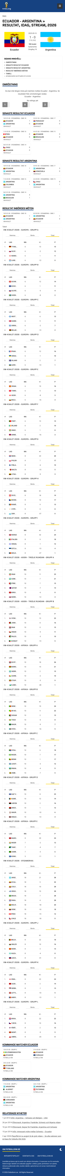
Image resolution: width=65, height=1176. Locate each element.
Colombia (15, 887)
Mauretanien (17, 724)
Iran (13, 574)
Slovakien (15, 251)
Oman (13, 632)
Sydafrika (15, 750)
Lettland (15, 993)
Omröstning (11, 62)
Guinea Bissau (17, 676)
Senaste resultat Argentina (18, 68)
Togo (13, 720)
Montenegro (16, 1032)
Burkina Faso (17, 667)
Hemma (12, 235)
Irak (13, 627)
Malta (14, 470)
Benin (13, 759)
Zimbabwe (15, 773)
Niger (13, 843)
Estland (15, 548)
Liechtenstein (17, 958)
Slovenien (15, 291)
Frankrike (15, 351)
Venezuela (15, 909)
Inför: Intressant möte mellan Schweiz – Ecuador (32, 1132)
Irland (14, 426)
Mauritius (15, 812)
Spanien (14, 386)
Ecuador (15, 882)
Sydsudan (15, 729)
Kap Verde (15, 794)
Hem (4, 16)
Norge (14, 535)
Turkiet (14, 391)
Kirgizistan (16, 592)
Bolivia (14, 905)
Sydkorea (15, 618)
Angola (14, 808)
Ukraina (14, 356)
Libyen (14, 803)
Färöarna (15, 1028)
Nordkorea (16, 597)
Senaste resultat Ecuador (17, 65)
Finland (14, 465)
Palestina (15, 636)
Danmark (15, 321)
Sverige (14, 295)
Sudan (14, 715)
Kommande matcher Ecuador (18, 76)
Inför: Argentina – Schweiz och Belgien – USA (29, 1118)
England (15, 979)
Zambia (14, 852)
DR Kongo (15, 711)
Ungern (14, 430)
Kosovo (14, 286)
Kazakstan (16, 953)
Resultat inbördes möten (17, 71)
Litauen (14, 474)
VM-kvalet (32, 44)
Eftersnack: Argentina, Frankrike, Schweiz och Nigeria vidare (36, 1122)
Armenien (15, 435)
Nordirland (16, 256)
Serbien (14, 988)
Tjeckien (15, 1023)
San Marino (16, 514)
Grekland (15, 326)
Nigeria (14, 755)
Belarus (14, 330)
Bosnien (14, 500)
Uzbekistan (16, 579)
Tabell (9, 74)
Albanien (15, 984)
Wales (14, 944)
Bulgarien (15, 400)
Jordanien (15, 623)
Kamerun (15, 799)
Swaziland (16, 817)
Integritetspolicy (11, 1156)
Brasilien (15, 896)
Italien (14, 539)
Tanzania (15, 847)
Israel (14, 544)
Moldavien (15, 553)
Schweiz (14, 282)
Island (14, 360)
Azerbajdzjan (17, 365)
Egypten (15, 662)
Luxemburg (16, 260)
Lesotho (15, 764)
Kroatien (15, 1019)
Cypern (14, 509)
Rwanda (14, 768)
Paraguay (15, 900)
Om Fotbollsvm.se (45, 1156)
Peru (13, 914)
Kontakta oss (28, 1156)
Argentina (15, 878)
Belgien (14, 940)
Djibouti (15, 685)
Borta (33, 235)
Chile (13, 919)
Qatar (14, 588)
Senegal (14, 706)
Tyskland (15, 247)
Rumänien (15, 505)
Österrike (15, 495)
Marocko (15, 838)
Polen (14, 461)
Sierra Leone (16, 671)
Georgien (15, 395)
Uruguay (15, 891)
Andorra (15, 997)
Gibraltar (15, 1037)
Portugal (15, 421)
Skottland (16, 316)
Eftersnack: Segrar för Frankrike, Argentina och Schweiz (34, 1127)
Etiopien (15, 680)
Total (52, 235)
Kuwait (14, 641)
